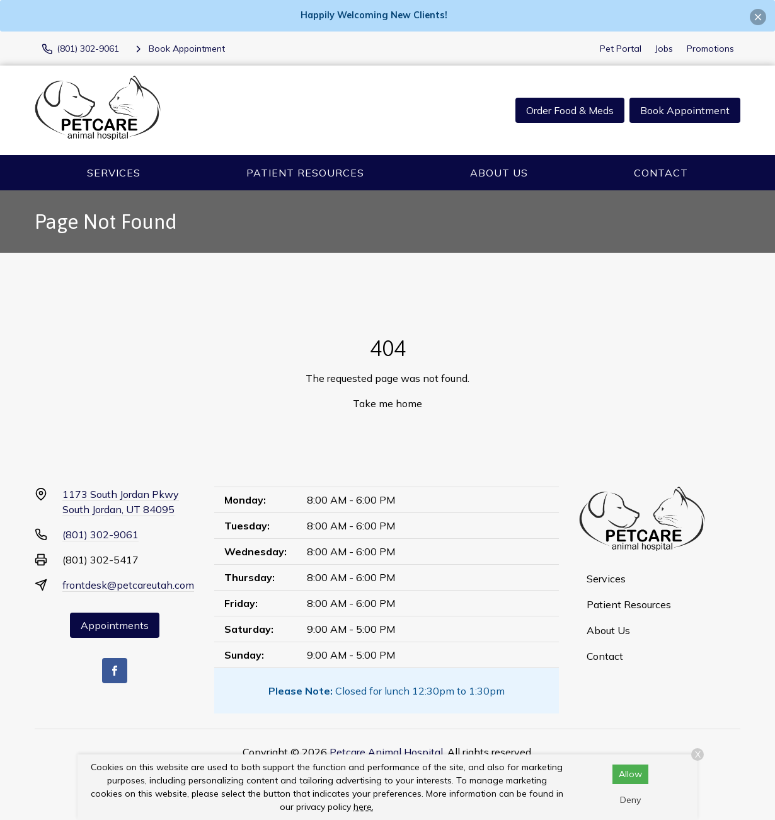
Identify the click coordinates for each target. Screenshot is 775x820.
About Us (499, 172)
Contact (661, 172)
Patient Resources (305, 172)
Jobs (664, 48)
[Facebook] (114, 670)
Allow (630, 774)
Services (114, 172)
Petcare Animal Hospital (386, 752)
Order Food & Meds (570, 110)
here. (363, 806)
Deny (630, 800)
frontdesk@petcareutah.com (128, 585)
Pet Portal (620, 48)
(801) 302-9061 (100, 534)
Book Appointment (685, 110)
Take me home (387, 403)
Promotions (710, 48)
